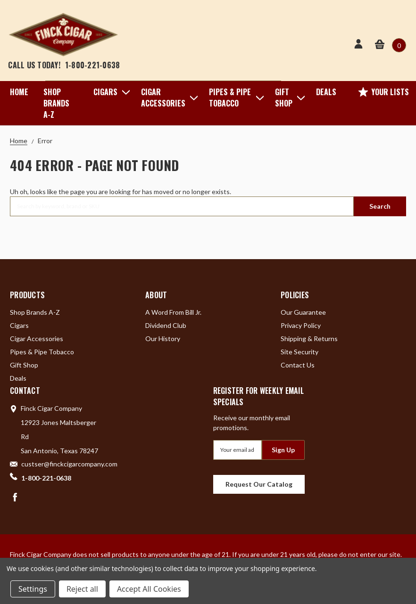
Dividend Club (165, 325)
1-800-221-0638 (92, 65)
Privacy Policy (301, 325)
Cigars (109, 92)
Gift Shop (288, 97)
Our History (162, 339)
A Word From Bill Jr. (173, 312)
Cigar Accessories (167, 97)
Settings (32, 589)
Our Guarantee (303, 312)
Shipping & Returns (309, 339)
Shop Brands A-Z (56, 103)
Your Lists (383, 92)
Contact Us (298, 365)
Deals (326, 92)
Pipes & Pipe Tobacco (234, 97)
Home (19, 92)
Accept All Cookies (149, 589)
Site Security (299, 352)
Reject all (82, 589)
